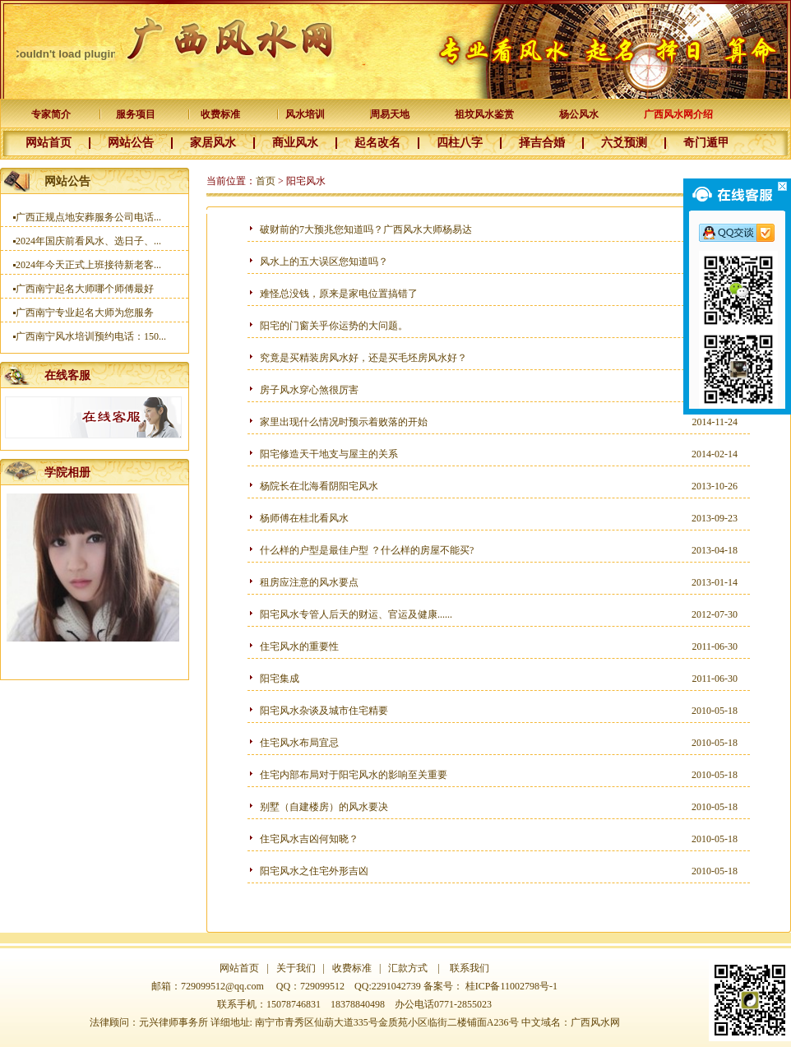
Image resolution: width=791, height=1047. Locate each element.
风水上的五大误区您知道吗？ (324, 261)
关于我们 (295, 968)
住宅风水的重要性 (299, 646)
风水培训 (305, 114)
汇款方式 (408, 968)
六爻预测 (624, 143)
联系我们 (469, 968)
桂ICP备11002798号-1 (511, 986)
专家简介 (51, 114)
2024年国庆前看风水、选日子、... (88, 246)
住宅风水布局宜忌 (299, 742)
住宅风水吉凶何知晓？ (309, 839)
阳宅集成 (279, 678)
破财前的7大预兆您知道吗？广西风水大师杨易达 (366, 229)
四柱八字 (460, 143)
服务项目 (135, 114)
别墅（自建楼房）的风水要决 (324, 807)
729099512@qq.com (222, 986)
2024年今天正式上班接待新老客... (88, 270)
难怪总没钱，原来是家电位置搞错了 (339, 293)
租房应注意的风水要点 (309, 582)
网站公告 (131, 143)
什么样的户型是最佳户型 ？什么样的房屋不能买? (367, 550)
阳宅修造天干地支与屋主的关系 (329, 454)
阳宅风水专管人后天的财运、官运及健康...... (356, 614)
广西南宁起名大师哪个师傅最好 (85, 294)
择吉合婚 (542, 143)
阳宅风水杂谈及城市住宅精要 (324, 710)
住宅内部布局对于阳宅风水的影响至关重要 (353, 775)
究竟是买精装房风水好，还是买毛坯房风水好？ (363, 358)
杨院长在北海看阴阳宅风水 (319, 486)
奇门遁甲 (706, 143)
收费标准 (220, 114)
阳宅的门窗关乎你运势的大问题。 (334, 325)
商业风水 (295, 143)
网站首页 (48, 143)
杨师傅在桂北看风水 (304, 518)
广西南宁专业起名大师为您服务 (85, 318)
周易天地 (389, 114)
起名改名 (377, 143)
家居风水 (213, 143)
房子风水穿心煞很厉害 (309, 390)
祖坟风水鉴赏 (484, 114)
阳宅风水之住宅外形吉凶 (314, 871)
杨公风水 (579, 114)
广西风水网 (595, 1022)
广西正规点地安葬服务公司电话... (88, 223)
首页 (265, 181)
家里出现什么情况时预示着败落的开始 (344, 422)
